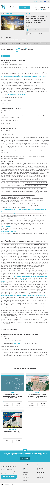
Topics (24, 479)
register (35, 1)
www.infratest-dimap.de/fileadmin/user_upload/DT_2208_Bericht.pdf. (30, 276)
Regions (25, 480)
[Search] (48, 7)
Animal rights (12, 429)
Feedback (25, 470)
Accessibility (40, 479)
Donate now (25, 458)
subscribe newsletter (9, 476)
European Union (8, 13)
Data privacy (40, 476)
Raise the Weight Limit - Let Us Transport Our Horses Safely (12, 432)
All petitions (26, 476)
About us (36, 9)
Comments (23, 49)
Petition (3, 49)
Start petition (25, 7)
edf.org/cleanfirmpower (7, 226)
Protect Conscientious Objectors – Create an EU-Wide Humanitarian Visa (37, 396)
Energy (28, 13)
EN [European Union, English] (45, 1)
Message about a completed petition (13, 60)
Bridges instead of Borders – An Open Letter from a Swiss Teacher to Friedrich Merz (12, 396)
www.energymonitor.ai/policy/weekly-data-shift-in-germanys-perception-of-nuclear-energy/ (23, 295)
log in (41, 1)
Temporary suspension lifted (11, 108)
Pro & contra (10, 49)
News (17, 49)
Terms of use (40, 474)
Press (24, 468)
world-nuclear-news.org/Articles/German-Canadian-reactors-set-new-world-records (23, 213)
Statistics (30, 49)
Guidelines (43, 7)
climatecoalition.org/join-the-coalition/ (17, 94)
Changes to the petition (9, 128)
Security (12, 392)
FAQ (38, 467)
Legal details (40, 477)
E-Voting (39, 470)
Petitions (35, 7)
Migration (37, 392)
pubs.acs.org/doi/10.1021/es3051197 (10, 231)
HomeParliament (41, 468)
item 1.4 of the (17, 343)
